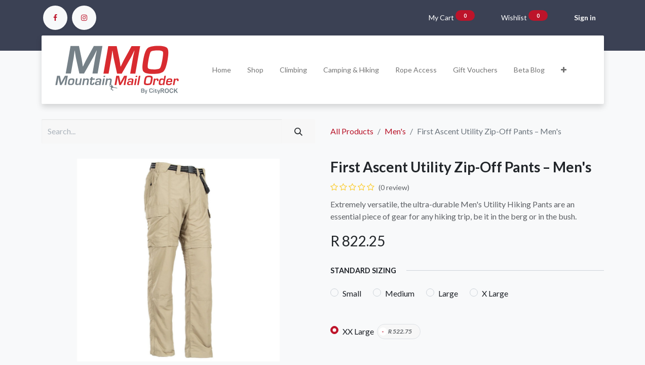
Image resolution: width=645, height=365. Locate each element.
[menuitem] (221, 69)
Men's (395, 131)
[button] (564, 69)
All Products (351, 131)
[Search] (298, 131)
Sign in (585, 17)
